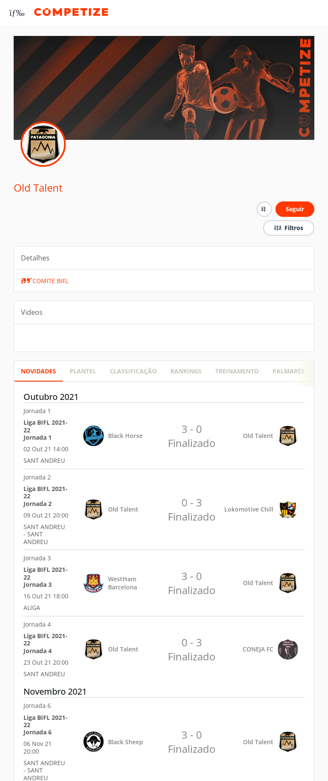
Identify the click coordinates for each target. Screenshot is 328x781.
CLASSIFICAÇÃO (133, 371)
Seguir (295, 209)
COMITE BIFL (44, 281)
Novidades (38, 371)
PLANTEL (83, 371)
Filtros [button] (288, 228)
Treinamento (237, 371)
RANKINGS (186, 371)
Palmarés (288, 371)
